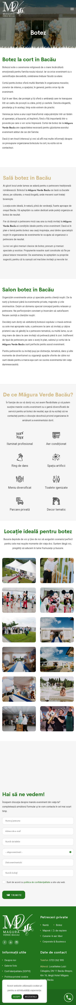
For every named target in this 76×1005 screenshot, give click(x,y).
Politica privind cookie (16, 976)
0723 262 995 (56, 960)
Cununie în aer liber (53, 936)
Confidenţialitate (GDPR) (17, 971)
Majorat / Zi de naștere (55, 930)
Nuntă (46, 925)
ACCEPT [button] (16, 997)
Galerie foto (10, 965)
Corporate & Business (54, 941)
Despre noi (10, 960)
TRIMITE (14, 895)
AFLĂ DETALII (31, 997)
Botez (59, 925)
